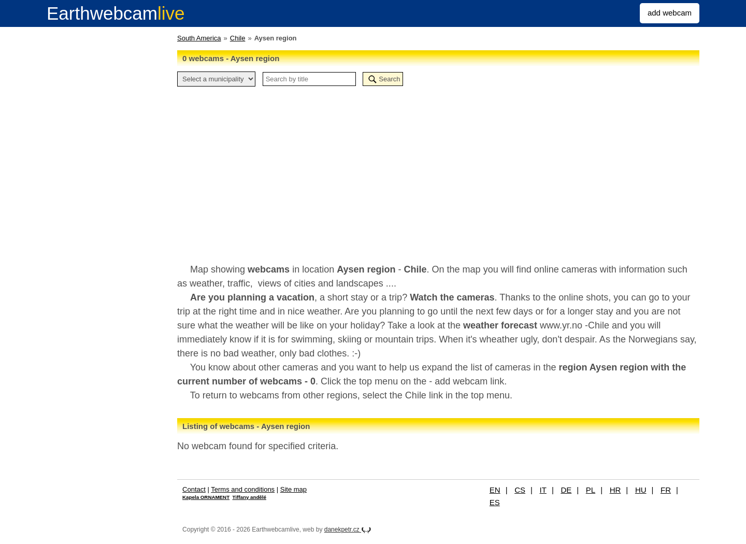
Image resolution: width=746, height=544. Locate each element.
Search (389, 79)
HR (615, 489)
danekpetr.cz (347, 529)
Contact (194, 489)
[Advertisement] (438, 169)
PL (590, 489)
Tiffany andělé (249, 497)
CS (519, 489)
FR (666, 489)
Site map (293, 489)
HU (641, 489)
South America (199, 38)
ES (495, 502)
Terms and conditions (243, 489)
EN (495, 489)
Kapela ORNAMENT (205, 497)
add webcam (670, 12)
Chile (238, 38)
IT (543, 489)
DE (566, 489)
